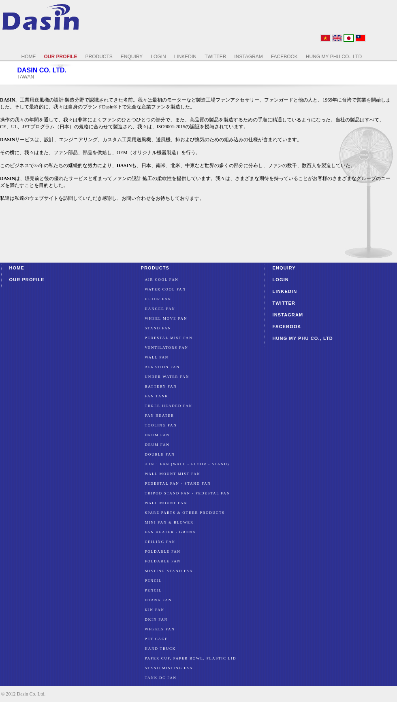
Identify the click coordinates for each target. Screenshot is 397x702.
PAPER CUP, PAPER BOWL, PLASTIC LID (191, 658)
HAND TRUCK (160, 649)
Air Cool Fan (162, 280)
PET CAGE (156, 639)
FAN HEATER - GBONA (170, 532)
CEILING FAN (160, 542)
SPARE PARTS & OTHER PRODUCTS (185, 513)
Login (281, 279)
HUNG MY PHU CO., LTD (303, 338)
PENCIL (153, 581)
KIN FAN (154, 610)
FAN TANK (157, 396)
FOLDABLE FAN (163, 551)
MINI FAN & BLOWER (169, 522)
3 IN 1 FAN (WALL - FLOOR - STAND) (187, 464)
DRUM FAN (157, 435)
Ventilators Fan (166, 348)
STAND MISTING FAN (169, 668)
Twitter (284, 303)
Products (155, 267)
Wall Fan (157, 357)
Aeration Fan (162, 367)
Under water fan (167, 377)
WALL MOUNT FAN (166, 503)
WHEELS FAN (160, 629)
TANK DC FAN (161, 678)
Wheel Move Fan (166, 318)
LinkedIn (285, 291)
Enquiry (284, 267)
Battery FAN (161, 386)
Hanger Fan (160, 309)
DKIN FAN (156, 619)
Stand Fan (158, 328)
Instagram (288, 314)
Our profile (27, 279)
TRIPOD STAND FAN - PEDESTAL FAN (187, 493)
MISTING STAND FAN (169, 571)
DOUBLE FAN (160, 454)
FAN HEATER (159, 416)
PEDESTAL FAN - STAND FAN (178, 483)
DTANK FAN (158, 600)
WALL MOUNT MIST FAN (173, 474)
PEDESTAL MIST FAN (169, 338)
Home (16, 267)
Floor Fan (158, 299)
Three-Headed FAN (168, 406)
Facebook (287, 326)
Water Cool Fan (165, 289)
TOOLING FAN (161, 425)
